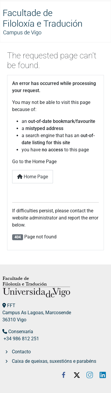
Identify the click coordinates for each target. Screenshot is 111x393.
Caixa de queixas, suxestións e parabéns (54, 361)
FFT (11, 305)
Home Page (32, 176)
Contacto (21, 351)
